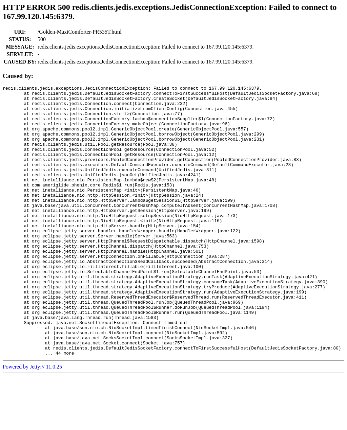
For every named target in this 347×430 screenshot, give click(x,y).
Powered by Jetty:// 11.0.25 (32, 421)
